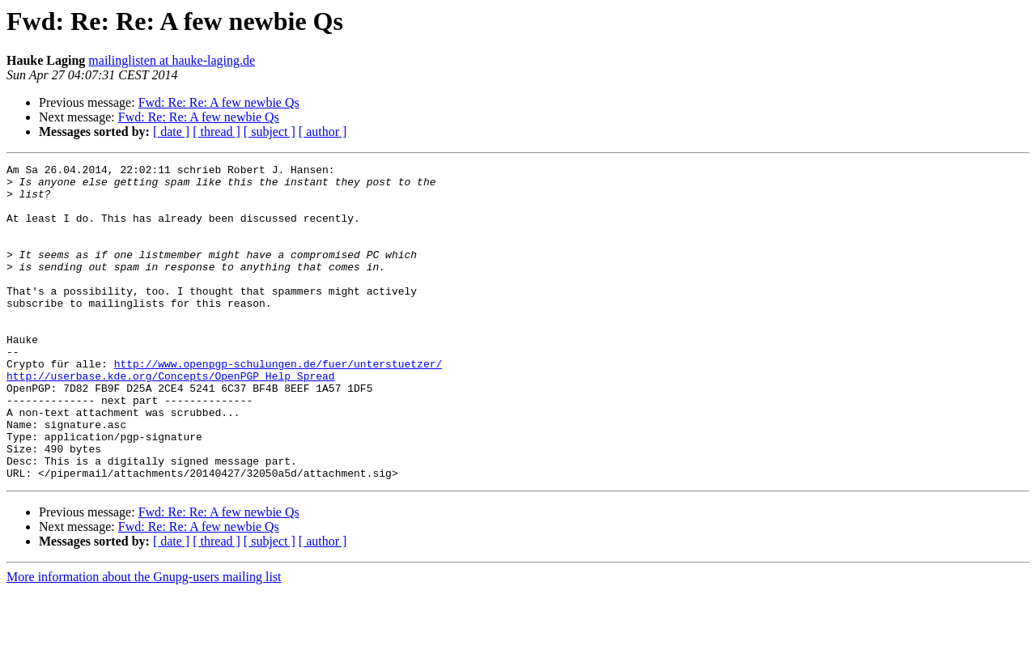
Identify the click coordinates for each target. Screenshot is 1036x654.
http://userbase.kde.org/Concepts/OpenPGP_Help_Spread (170, 419)
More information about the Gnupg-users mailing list (144, 640)
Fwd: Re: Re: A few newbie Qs (218, 102)
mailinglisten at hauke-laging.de (171, 60)
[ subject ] (269, 131)
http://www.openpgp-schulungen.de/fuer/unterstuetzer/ (278, 404)
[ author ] (323, 131)
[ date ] (171, 131)
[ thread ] (216, 131)
